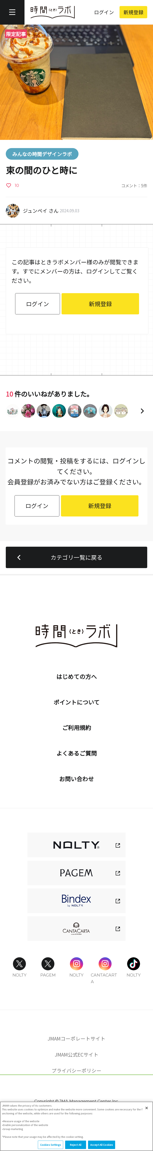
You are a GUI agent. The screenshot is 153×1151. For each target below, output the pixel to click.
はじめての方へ (76, 676)
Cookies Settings (76, 1090)
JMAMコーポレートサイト (76, 1038)
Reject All (75, 1145)
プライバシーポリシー (76, 1070)
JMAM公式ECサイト (76, 1054)
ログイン (104, 12)
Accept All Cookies (101, 1145)
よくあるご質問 (76, 753)
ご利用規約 (76, 727)
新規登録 (133, 12)
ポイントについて (77, 702)
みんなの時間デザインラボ (42, 153)
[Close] (146, 1108)
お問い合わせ (76, 779)
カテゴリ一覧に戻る (58, 557)
